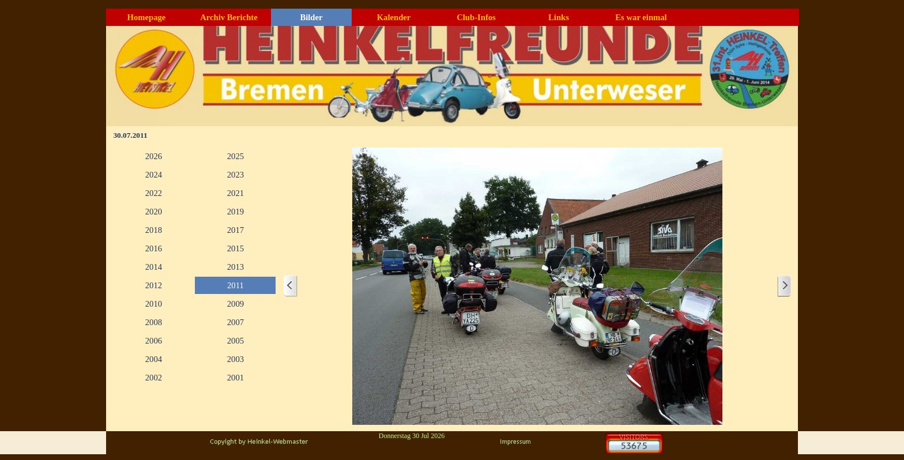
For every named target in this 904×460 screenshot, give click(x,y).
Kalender (394, 17)
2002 (153, 377)
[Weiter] (784, 286)
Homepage (146, 17)
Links (558, 17)
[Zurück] (290, 286)
